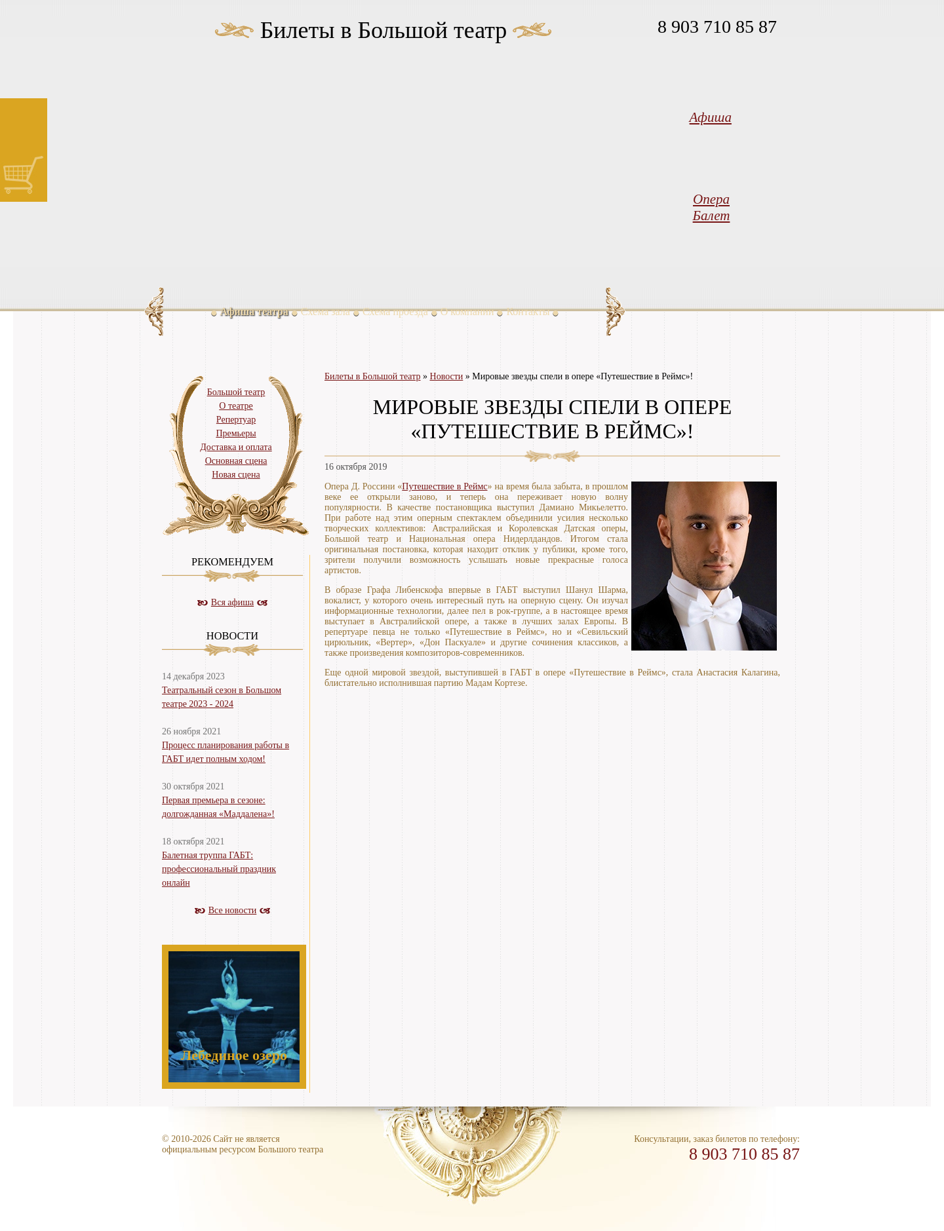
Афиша (711, 117)
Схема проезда (395, 311)
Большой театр (236, 392)
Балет (711, 215)
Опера (711, 199)
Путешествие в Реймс (444, 486)
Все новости (232, 910)
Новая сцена (236, 475)
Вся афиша (232, 602)
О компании (467, 311)
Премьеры (236, 433)
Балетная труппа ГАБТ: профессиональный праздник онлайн (219, 869)
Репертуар (236, 420)
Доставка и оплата (235, 447)
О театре (235, 406)
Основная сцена (236, 461)
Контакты (527, 311)
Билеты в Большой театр (383, 30)
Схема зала (325, 311)
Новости (446, 376)
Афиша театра (254, 311)
